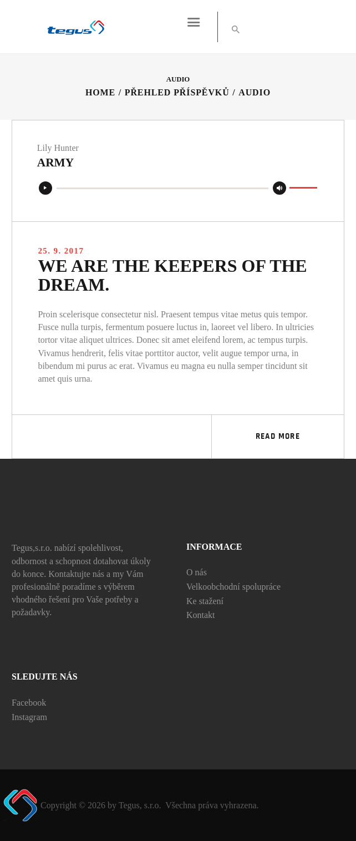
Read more (278, 436)
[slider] (162, 189)
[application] (178, 189)
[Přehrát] (45, 188)
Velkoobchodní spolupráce (233, 586)
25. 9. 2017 (61, 250)
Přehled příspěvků (177, 92)
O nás (196, 572)
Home (100, 92)
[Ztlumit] (279, 188)
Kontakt (200, 615)
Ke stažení (204, 601)
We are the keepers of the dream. (172, 276)
